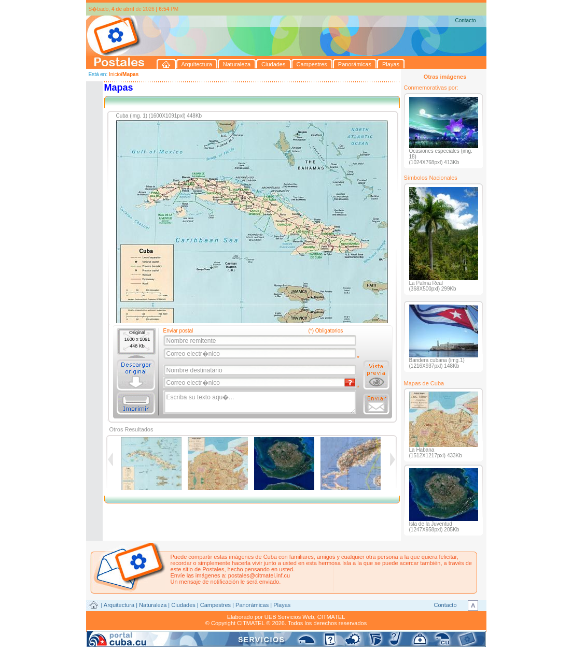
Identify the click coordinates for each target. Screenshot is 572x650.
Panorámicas (252, 605)
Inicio (115, 74)
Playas (281, 605)
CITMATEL (331, 617)
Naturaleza (152, 605)
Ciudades (183, 605)
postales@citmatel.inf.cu (259, 575)
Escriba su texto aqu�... (260, 402)
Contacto (465, 20)
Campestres (215, 605)
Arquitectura (119, 605)
